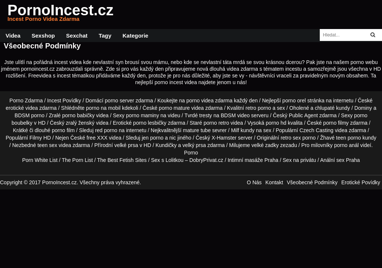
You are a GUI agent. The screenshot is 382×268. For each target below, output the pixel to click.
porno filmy (335, 123)
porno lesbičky (150, 123)
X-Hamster (224, 138)
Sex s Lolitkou (167, 160)
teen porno (348, 138)
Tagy (105, 35)
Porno (191, 153)
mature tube (197, 130)
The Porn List (77, 160)
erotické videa (22, 108)
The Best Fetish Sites (122, 160)
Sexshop (43, 35)
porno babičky (78, 115)
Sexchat (77, 35)
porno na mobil (103, 108)
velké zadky (265, 145)
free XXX (96, 138)
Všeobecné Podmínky (312, 182)
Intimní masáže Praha (253, 160)
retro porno (258, 108)
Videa (13, 35)
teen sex (47, 145)
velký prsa (194, 145)
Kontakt (274, 182)
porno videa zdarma (209, 100)
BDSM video (235, 115)
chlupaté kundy (332, 108)
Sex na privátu (299, 160)
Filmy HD (40, 138)
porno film (63, 130)
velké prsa (126, 145)
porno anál (346, 145)
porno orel (294, 100)
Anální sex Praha (340, 160)
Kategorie (135, 35)
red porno (106, 130)
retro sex (291, 138)
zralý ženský (80, 123)
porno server (119, 100)
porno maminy (142, 115)
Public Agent (303, 115)
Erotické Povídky (360, 182)
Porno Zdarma (25, 100)
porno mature (174, 108)
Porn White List (39, 160)
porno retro (216, 123)
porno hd (276, 123)
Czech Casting (317, 130)
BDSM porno (29, 115)
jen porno (152, 138)
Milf (235, 130)
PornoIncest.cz (60, 14)
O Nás (254, 182)
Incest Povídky (64, 100)
